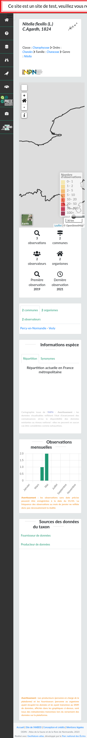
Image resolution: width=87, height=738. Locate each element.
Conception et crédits (54, 727)
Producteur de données (35, 544)
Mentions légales (75, 727)
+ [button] (24, 95)
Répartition (30, 358)
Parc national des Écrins (74, 736)
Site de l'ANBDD (34, 727)
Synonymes (48, 358)
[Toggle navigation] (10, 15)
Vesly (52, 328)
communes (30, 310)
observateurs (31, 319)
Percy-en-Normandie (33, 328)
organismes (50, 310)
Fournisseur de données (36, 535)
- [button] (24, 107)
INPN (50, 412)
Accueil (20, 727)
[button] (24, 101)
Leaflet (58, 225)
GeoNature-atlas (35, 736)
